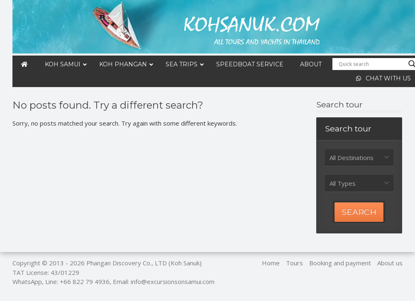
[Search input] (371, 64)
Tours (294, 263)
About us (390, 263)
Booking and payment (340, 263)
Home (271, 263)
